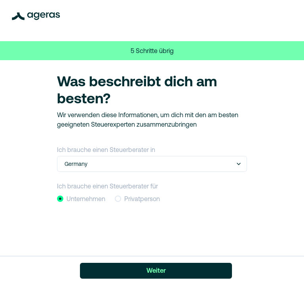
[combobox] (65, 164)
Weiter (156, 270)
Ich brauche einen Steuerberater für (107, 186)
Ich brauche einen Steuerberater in (106, 149)
